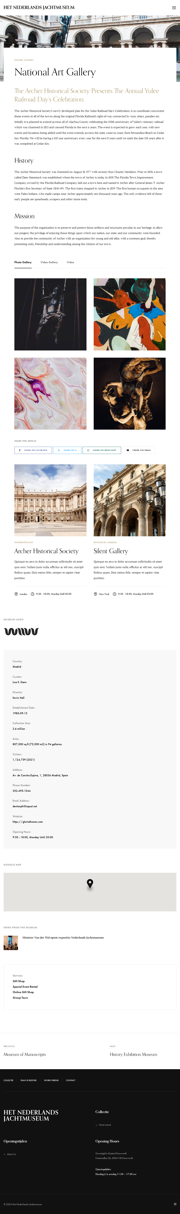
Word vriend (51, 1080)
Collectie (8, 1080)
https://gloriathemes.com (28, 822)
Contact (70, 1080)
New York (104, 594)
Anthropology (23, 542)
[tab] (25, 262)
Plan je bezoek (29, 1080)
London (23, 594)
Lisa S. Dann (20, 682)
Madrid (17, 667)
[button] (90, 885)
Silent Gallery (111, 551)
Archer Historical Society (46, 551)
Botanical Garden (105, 542)
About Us (11, 1154)
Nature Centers (23, 60)
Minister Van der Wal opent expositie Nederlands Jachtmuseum (63, 937)
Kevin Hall (18, 698)
